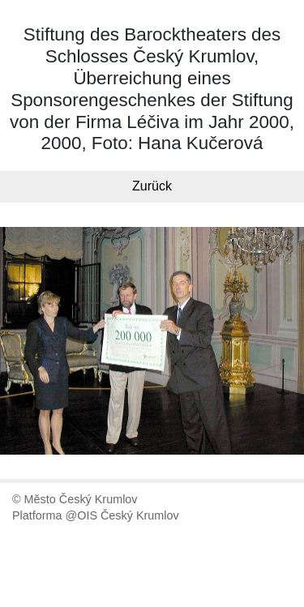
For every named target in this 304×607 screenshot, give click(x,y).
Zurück (152, 186)
